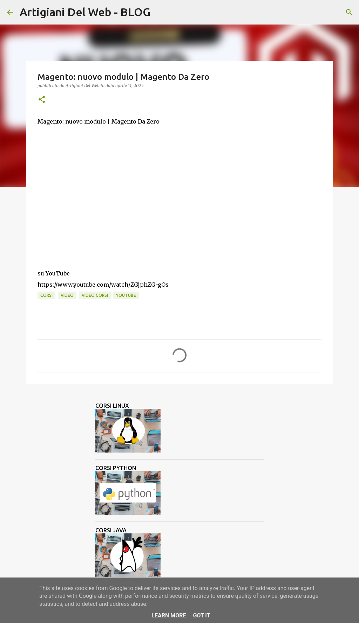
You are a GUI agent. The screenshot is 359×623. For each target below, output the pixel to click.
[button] (42, 100)
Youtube (126, 295)
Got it (201, 615)
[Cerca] (160, 12)
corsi (46, 295)
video (67, 295)
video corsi (95, 295)
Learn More (168, 615)
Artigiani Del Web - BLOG (85, 12)
